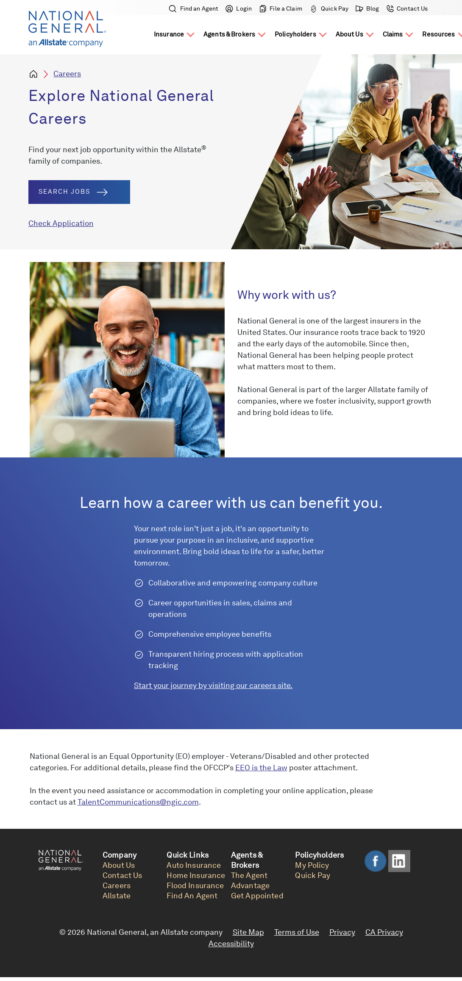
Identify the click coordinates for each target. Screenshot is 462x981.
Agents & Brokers (229, 34)
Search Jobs (73, 192)
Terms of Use (296, 932)
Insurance (169, 34)
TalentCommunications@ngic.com (138, 801)
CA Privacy (384, 932)
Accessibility (231, 943)
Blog (367, 8)
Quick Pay (329, 8)
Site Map (248, 932)
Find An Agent (192, 895)
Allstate (117, 895)
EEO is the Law (261, 767)
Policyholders (295, 34)
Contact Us (406, 8)
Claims (393, 34)
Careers (67, 73)
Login (239, 8)
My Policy (312, 865)
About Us (349, 34)
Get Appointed (257, 895)
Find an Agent (194, 8)
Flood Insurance (195, 885)
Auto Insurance (194, 865)
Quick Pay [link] (312, 875)
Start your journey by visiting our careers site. (213, 685)
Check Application (61, 223)
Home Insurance (196, 875)
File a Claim (280, 8)
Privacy (342, 932)
